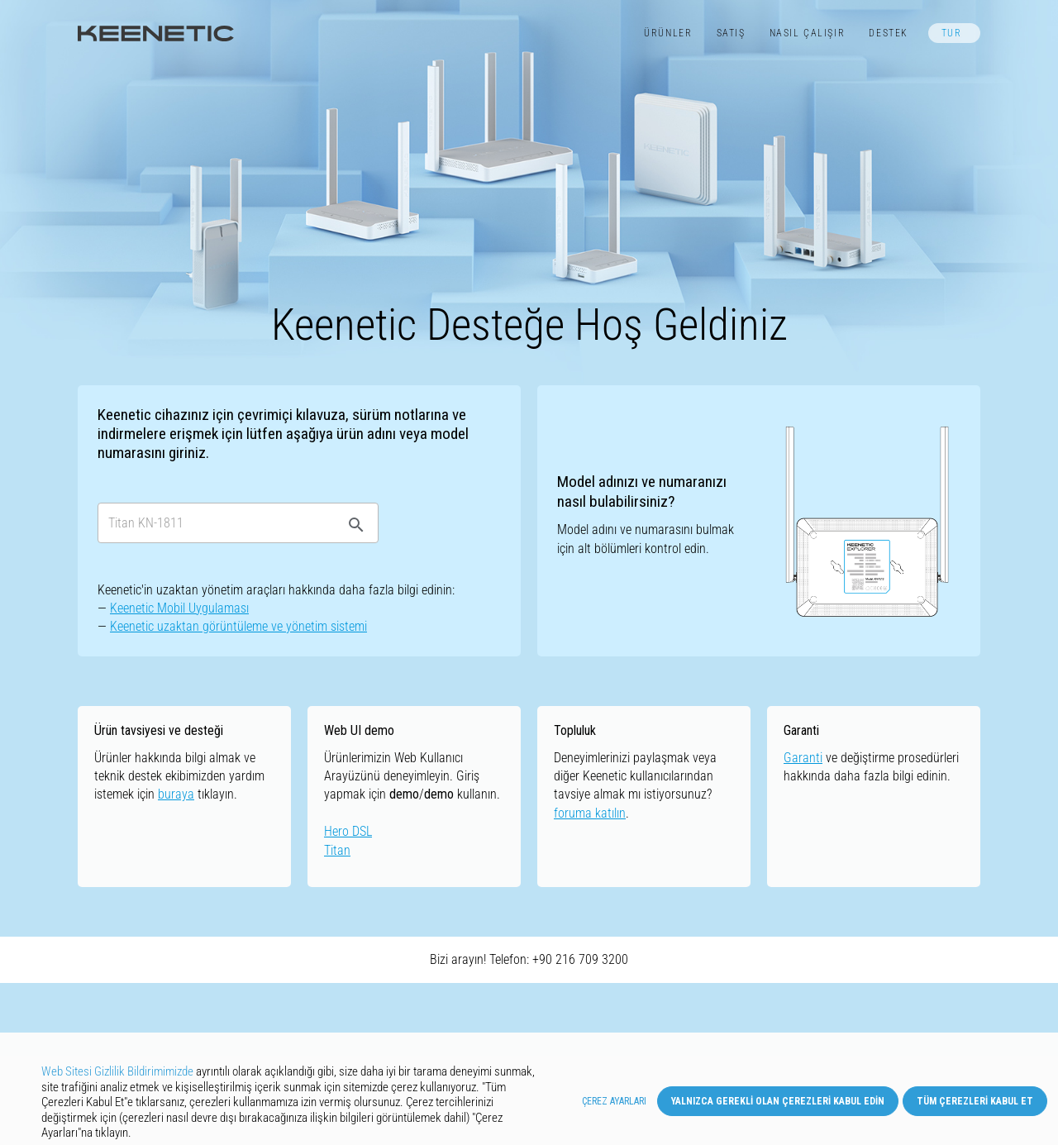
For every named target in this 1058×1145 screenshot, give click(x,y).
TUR (951, 33)
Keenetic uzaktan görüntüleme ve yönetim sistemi (238, 626)
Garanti (803, 758)
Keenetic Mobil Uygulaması (179, 608)
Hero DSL (348, 831)
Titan (337, 850)
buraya (176, 794)
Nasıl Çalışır (808, 33)
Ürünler (668, 33)
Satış (731, 33)
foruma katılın (590, 813)
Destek (888, 33)
